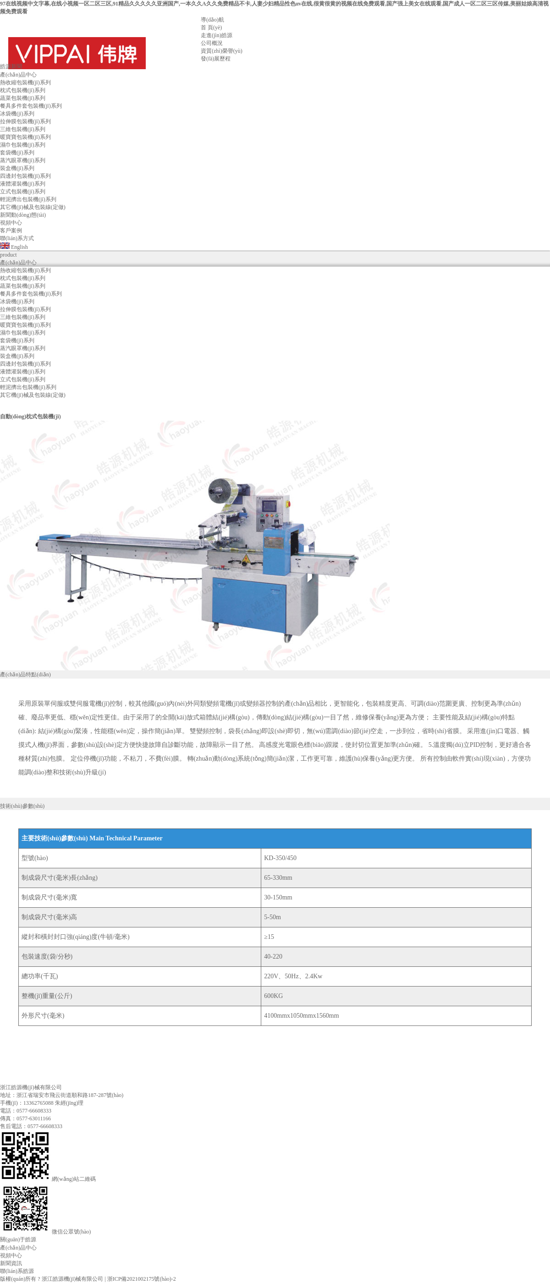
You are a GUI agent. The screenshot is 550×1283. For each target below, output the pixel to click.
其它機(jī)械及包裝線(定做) (33, 207)
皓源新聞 (11, 66)
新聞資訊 (11, 1263)
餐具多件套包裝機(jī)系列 (31, 106)
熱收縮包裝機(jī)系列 (25, 82)
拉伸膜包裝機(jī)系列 (25, 121)
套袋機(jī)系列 (17, 152)
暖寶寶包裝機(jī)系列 (25, 137)
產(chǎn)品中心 (18, 1248)
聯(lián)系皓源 (17, 1271)
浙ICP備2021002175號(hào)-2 (141, 1279)
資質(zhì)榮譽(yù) (221, 51)
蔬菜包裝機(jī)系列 (22, 98)
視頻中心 (11, 1255)
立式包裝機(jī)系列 (22, 191)
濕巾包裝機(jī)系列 (22, 145)
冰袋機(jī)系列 (17, 113)
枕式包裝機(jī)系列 (22, 90)
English (14, 247)
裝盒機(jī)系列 (17, 168)
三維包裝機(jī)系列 (22, 129)
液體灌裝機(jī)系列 (22, 184)
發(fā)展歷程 (216, 58)
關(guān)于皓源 (18, 1239)
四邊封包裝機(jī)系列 (25, 176)
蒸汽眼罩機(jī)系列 (22, 160)
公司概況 (212, 43)
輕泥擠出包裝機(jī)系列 (28, 199)
